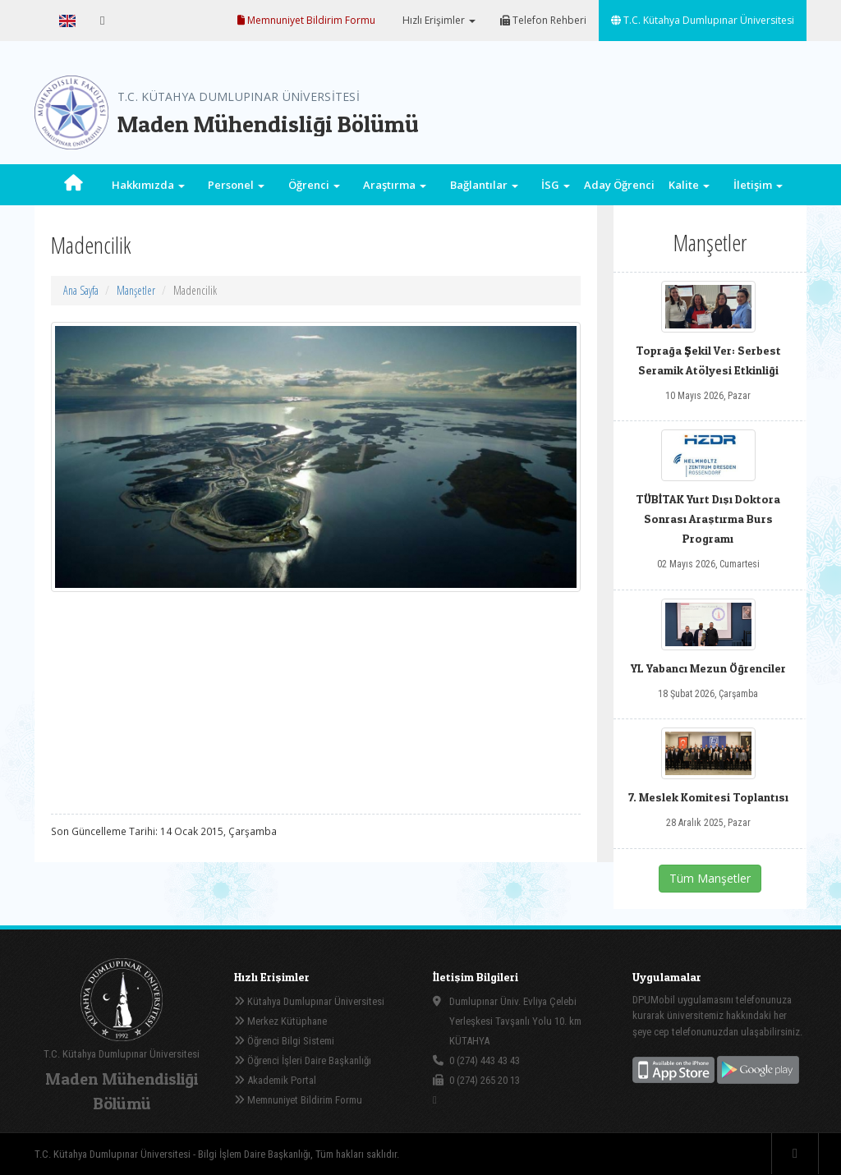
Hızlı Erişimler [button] (438, 20)
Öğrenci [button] (314, 184)
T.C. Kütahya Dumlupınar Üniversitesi (702, 20)
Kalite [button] (689, 184)
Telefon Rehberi (543, 20)
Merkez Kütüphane (280, 1021)
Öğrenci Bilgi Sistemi (284, 1041)
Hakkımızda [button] (148, 184)
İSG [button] (555, 184)
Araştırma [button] (394, 184)
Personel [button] (236, 184)
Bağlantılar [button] (484, 184)
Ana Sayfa (81, 290)
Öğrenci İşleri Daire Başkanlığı (302, 1060)
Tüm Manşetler (710, 878)
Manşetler (136, 290)
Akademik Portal (275, 1080)
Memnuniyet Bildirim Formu (306, 20)
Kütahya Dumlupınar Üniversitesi (309, 1001)
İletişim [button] (758, 184)
